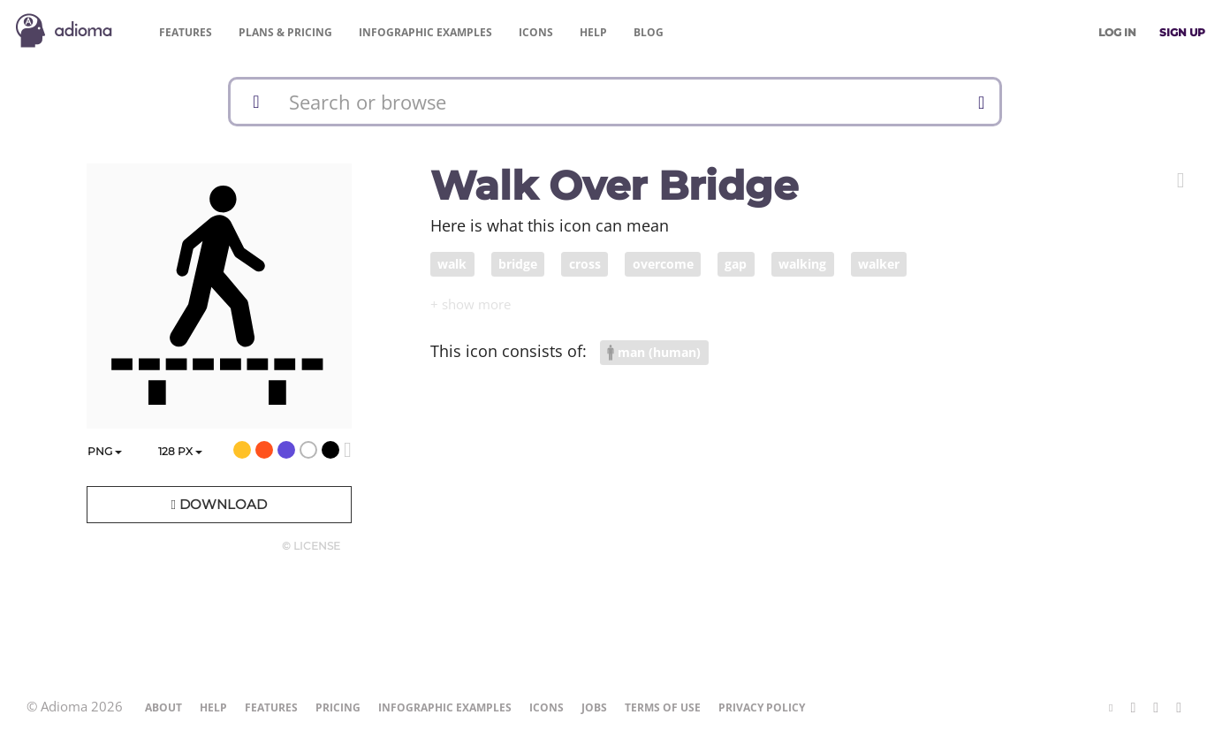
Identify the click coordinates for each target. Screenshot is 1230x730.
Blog (649, 32)
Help (593, 32)
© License (311, 545)
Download (218, 504)
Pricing (285, 32)
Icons (536, 32)
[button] (1180, 180)
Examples (425, 32)
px (180, 451)
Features (185, 32)
